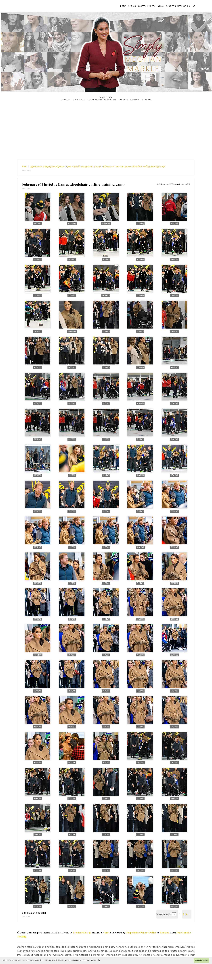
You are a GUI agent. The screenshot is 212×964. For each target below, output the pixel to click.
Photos (151, 6)
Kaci (106, 932)
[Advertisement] (106, 130)
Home (123, 6)
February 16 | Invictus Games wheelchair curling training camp (134, 166)
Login (110, 97)
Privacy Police (148, 932)
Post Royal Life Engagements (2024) (84, 166)
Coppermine (133, 932)
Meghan (132, 6)
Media (161, 6)
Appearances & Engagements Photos (47, 166)
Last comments (95, 100)
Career (141, 6)
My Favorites (136, 100)
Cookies (164, 932)
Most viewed (110, 100)
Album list (66, 100)
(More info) (95, 960)
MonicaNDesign (82, 932)
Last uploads (79, 100)
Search (148, 100)
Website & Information (178, 6)
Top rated (123, 100)
